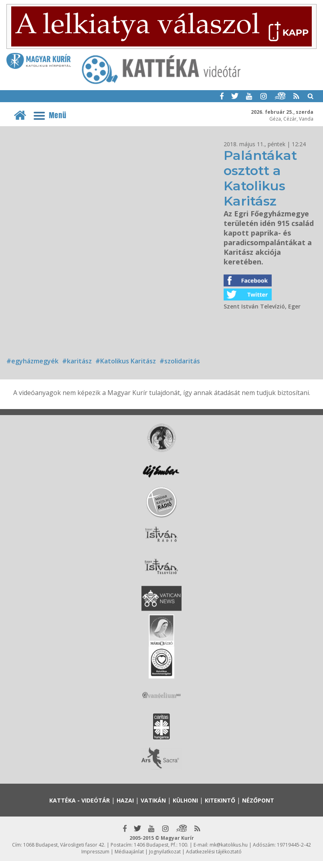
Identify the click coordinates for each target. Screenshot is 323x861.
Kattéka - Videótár (79, 800)
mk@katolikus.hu (229, 844)
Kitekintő (220, 800)
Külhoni (185, 800)
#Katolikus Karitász (125, 361)
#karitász (77, 361)
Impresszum (95, 851)
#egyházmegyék (32, 361)
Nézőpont (258, 800)
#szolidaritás (179, 361)
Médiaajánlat (129, 851)
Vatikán (153, 800)
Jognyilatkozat (165, 851)
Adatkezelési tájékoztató (214, 851)
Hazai (125, 800)
